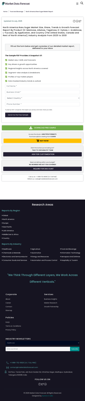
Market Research (50, 303)
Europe (5, 223)
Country (5, 238)
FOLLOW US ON (42, 379)
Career (8, 303)
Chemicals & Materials (11, 253)
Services (48, 294)
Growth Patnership (51, 307)
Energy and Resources (39, 256)
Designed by (42, 396)
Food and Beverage (68, 249)
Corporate (11, 294)
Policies (10, 317)
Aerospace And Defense (70, 256)
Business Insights (50, 299)
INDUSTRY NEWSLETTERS (18, 339)
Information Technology (70, 253)
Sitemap (9, 310)
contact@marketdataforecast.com (22, 367)
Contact (9, 307)
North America (8, 219)
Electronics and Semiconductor (14, 256)
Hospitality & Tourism (69, 260)
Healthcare (7, 249)
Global (5, 215)
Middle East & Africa (10, 234)
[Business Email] (42, 92)
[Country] (42, 98)
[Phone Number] (42, 104)
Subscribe (74, 349)
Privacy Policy (11, 330)
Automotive (35, 253)
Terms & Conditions (13, 326)
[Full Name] (42, 86)
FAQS (8, 322)
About (8, 299)
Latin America (8, 231)
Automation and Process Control (43, 260)
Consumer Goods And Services (14, 260)
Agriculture (35, 249)
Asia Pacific (7, 227)
